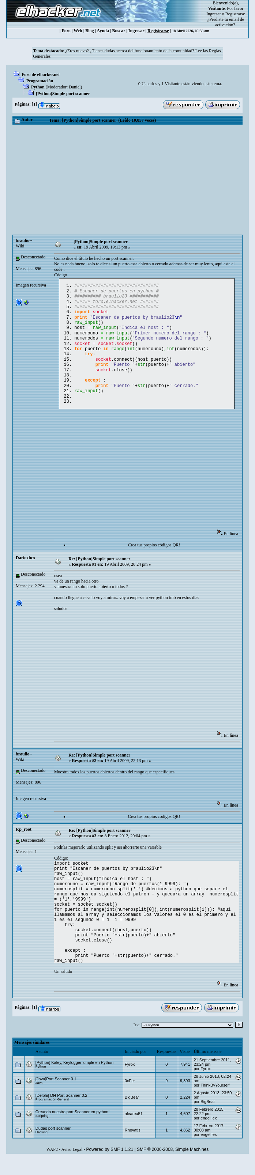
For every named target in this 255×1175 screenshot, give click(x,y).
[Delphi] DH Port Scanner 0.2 (61, 1112)
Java (38, 1100)
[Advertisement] (127, 180)
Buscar (118, 30)
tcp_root (23, 846)
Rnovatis (132, 1147)
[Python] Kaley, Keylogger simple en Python (74, 1079)
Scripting (42, 1132)
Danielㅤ (74, 87)
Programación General (52, 1116)
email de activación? (229, 22)
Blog (89, 30)
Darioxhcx (25, 574)
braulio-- (24, 240)
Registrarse (158, 30)
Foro (65, 30)
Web (78, 30)
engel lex (208, 1135)
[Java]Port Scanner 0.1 (55, 1095)
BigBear (132, 1114)
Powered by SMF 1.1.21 (109, 1166)
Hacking (41, 1149)
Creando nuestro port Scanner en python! (72, 1128)
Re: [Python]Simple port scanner (99, 575)
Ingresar (213, 13)
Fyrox (130, 1081)
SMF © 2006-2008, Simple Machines (173, 1166)
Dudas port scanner (53, 1145)
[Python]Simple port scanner (63, 93)
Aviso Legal (71, 1166)
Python (38, 87)
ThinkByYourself (214, 1102)
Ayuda (103, 30)
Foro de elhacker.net (41, 74)
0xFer (130, 1097)
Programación (39, 80)
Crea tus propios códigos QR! (154, 561)
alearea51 (134, 1130)
